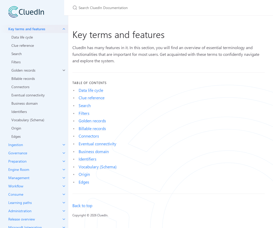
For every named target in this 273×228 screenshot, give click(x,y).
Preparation (17, 161)
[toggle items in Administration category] (64, 211)
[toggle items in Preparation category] (64, 161)
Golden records (23, 70)
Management (18, 177)
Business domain (24, 103)
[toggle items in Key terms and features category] (64, 29)
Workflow (15, 186)
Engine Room (18, 169)
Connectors (20, 86)
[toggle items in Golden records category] (64, 70)
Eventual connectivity (28, 95)
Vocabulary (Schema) (27, 119)
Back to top (82, 205)
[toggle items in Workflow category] (64, 186)
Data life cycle (22, 37)
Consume (15, 194)
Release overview (21, 219)
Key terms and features (26, 28)
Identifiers (19, 111)
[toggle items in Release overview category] (64, 219)
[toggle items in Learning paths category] (64, 203)
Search (16, 53)
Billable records (23, 78)
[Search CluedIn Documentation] (133, 7)
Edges (16, 136)
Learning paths (20, 202)
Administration (20, 210)
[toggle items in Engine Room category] (64, 169)
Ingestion (15, 144)
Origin (16, 128)
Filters (16, 61)
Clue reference (22, 45)
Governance (17, 152)
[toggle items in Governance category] (64, 153)
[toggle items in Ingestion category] (64, 145)
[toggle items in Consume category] (64, 194)
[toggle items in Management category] (64, 178)
